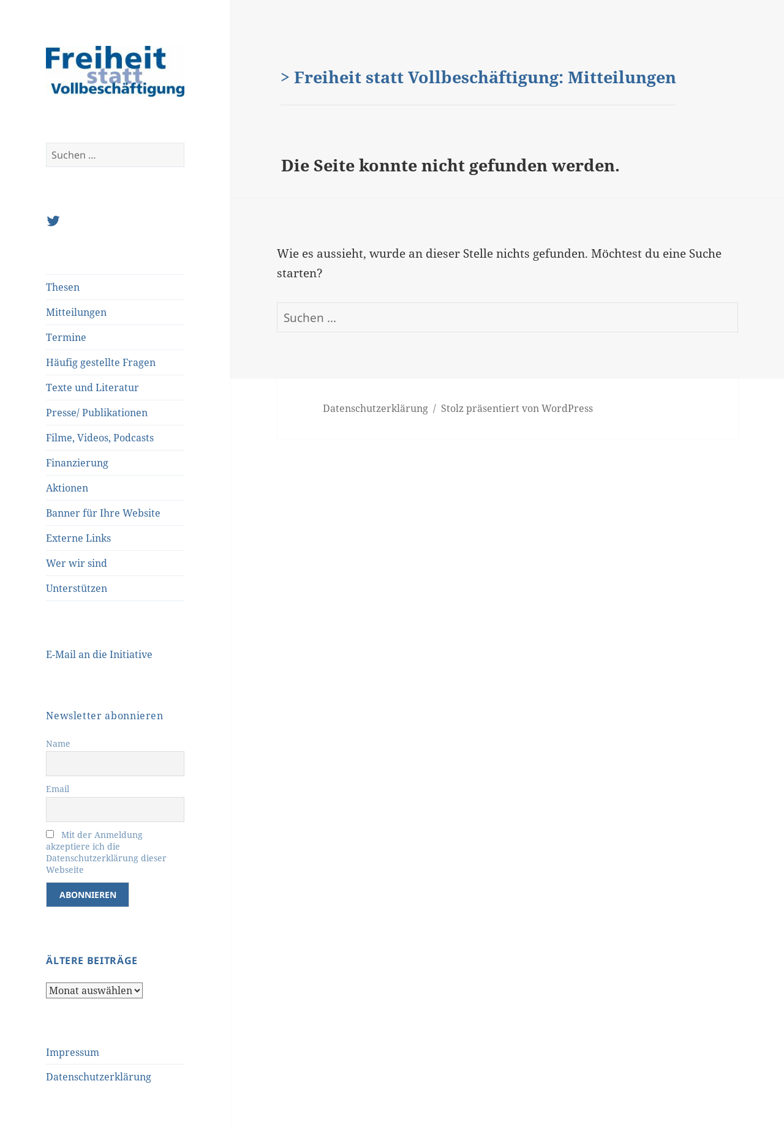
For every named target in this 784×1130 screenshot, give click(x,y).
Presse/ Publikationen (97, 412)
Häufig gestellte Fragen (101, 362)
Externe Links (78, 538)
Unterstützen (76, 588)
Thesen (63, 287)
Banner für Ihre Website (103, 513)
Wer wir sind (76, 563)
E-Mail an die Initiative (99, 654)
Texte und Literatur (92, 387)
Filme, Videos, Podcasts (100, 437)
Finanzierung (77, 463)
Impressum (72, 1052)
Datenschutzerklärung (98, 1076)
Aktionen (67, 488)
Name (58, 743)
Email (57, 789)
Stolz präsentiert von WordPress (517, 408)
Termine (66, 337)
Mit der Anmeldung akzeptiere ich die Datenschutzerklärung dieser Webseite (106, 852)
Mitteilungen (76, 312)
